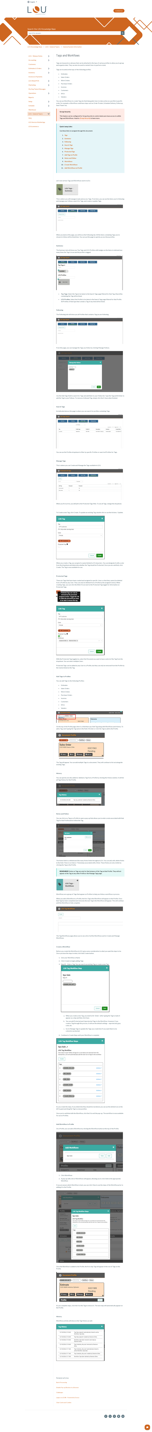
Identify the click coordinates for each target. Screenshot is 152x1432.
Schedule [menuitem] (31, 106)
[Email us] (122, 1416)
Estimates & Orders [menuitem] (34, 68)
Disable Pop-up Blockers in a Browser (67, 1387)
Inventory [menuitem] (31, 72)
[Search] (122, 33)
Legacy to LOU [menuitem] (36, 118)
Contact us (119, 11)
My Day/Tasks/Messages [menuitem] (37, 89)
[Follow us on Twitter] (110, 1416)
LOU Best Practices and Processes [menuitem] (38, 123)
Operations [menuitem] (32, 93)
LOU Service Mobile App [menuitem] (36, 143)
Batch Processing (61, 1382)
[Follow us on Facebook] (105, 1416)
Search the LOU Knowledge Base (42, 29)
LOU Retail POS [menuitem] (33, 81)
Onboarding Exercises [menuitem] (38, 135)
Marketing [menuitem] (32, 85)
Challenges (59, 1392)
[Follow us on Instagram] (114, 1416)
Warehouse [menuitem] (32, 110)
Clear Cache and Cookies (63, 1402)
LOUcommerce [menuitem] (33, 147)
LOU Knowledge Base (35, 47)
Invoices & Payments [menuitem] (35, 77)
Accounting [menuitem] (32, 60)
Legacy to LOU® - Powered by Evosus (67, 1397)
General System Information (72, 47)
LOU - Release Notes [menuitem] (35, 56)
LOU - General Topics (52, 47)
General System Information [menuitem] (36, 130)
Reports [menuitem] (31, 97)
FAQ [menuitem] (30, 139)
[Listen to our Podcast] (118, 1416)
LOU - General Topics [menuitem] (35, 114)
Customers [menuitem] (32, 64)
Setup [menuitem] (30, 101)
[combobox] (74, 33)
